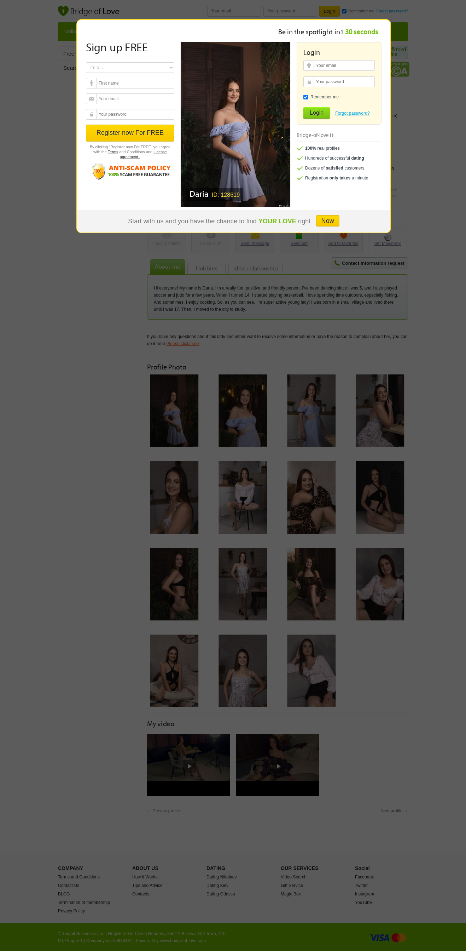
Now (327, 220)
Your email (92, 83)
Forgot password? (352, 113)
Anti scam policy (130, 171)
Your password (92, 114)
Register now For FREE (130, 132)
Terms (113, 152)
